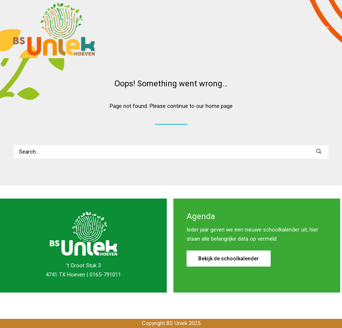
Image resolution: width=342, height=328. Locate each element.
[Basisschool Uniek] (54, 29)
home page (219, 106)
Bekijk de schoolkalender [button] (228, 258)
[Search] (171, 151)
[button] (325, 29)
